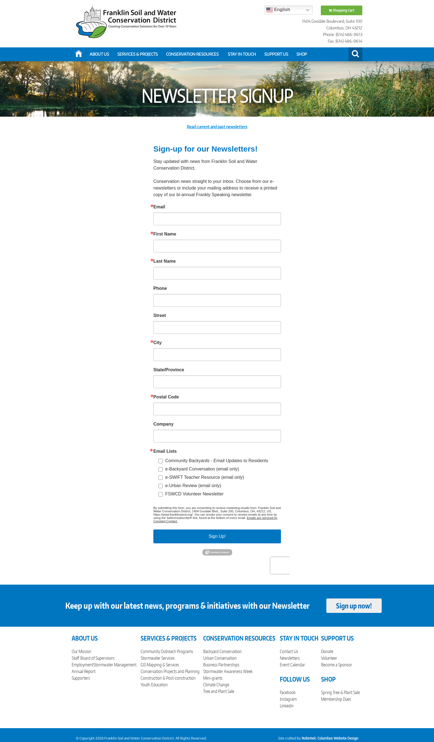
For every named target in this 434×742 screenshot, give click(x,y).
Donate (327, 651)
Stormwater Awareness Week (228, 671)
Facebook (288, 692)
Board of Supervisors (97, 658)
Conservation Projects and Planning (170, 671)
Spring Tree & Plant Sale (340, 692)
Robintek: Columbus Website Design (330, 738)
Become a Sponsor (336, 664)
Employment (82, 664)
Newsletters (290, 658)
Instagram (288, 699)
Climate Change (216, 684)
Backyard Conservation (222, 651)
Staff (75, 658)
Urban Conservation (220, 658)
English (278, 10)
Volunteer (329, 658)
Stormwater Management (114, 664)
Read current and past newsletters (217, 126)
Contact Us (289, 651)
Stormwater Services (158, 658)
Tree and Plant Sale (218, 691)
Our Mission (81, 651)
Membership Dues (336, 699)
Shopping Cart (341, 10)
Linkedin (287, 705)
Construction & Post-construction (168, 678)
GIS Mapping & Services (160, 664)
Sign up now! (354, 605)
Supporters (81, 678)
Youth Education (154, 684)
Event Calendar (292, 664)
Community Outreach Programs (167, 651)
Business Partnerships (221, 664)
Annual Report (83, 671)
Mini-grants (213, 678)
